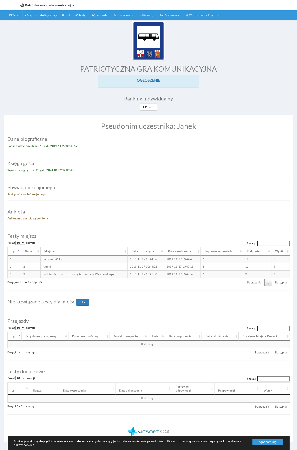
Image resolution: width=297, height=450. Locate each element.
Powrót (148, 107)
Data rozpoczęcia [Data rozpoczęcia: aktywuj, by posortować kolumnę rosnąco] (143, 251)
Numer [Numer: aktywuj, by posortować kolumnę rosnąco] (29, 251)
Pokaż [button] (82, 302)
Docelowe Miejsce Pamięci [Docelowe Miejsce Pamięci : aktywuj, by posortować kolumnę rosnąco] (260, 336)
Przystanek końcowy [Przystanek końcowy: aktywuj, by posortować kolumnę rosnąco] (85, 336)
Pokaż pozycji (21, 243)
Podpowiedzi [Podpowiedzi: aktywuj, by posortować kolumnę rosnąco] (255, 251)
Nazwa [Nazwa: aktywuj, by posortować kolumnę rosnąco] (37, 390)
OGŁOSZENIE (148, 80)
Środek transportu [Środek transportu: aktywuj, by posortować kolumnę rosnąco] (126, 336)
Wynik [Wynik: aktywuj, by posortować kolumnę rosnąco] (279, 251)
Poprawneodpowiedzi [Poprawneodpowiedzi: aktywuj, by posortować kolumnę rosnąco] (183, 388)
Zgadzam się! (267, 442)
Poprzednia (254, 282)
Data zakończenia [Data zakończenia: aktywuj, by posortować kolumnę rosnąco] (179, 251)
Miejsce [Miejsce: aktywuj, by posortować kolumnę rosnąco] (49, 251)
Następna (281, 282)
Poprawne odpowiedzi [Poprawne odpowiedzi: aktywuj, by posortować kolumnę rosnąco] (219, 251)
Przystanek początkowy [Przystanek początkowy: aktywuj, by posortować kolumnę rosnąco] (41, 336)
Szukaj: (268, 243)
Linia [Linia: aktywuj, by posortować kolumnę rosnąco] (155, 336)
